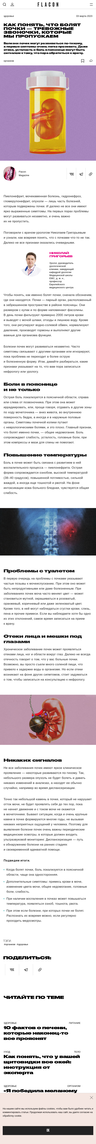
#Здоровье (22, 944)
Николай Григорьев (61, 255)
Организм (9, 60)
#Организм (9, 944)
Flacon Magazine (24, 173)
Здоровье (9, 16)
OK (48, 1130)
